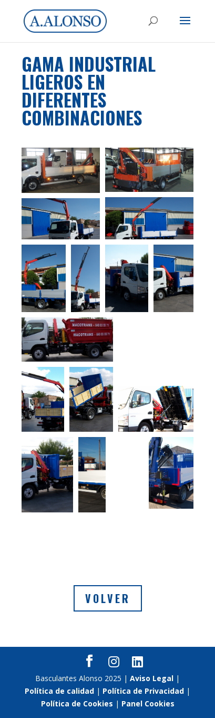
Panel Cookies (148, 703)
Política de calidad (59, 691)
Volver (107, 598)
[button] (61, 170)
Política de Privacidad (143, 691)
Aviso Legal (151, 678)
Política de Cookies (77, 703)
